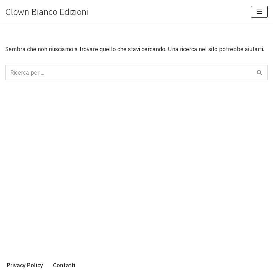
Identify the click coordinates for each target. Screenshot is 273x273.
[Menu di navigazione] (259, 12)
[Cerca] (128, 72)
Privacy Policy (25, 265)
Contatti (64, 265)
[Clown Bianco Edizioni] (46, 11)
